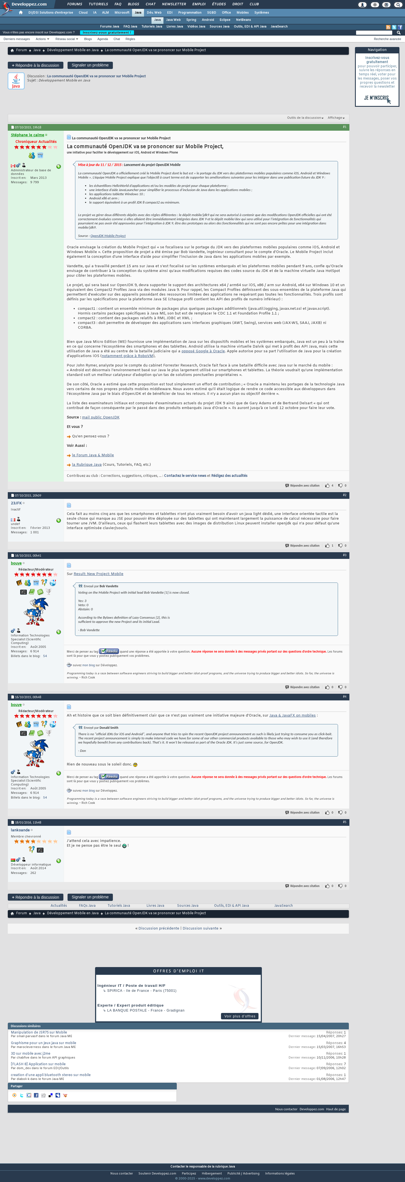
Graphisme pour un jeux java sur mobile (43, 1043)
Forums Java (109, 27)
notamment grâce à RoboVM (127, 356)
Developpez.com (312, 1109)
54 (45, 656)
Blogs (133, 4)
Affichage (335, 118)
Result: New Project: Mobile (98, 574)
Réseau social (65, 39)
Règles (130, 39)
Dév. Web (154, 13)
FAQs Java (87, 906)
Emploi (199, 4)
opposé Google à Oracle (203, 351)
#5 (344, 822)
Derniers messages (17, 39)
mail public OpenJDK (101, 417)
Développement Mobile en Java (73, 50)
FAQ (117, 4)
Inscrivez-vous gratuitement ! (107, 32)
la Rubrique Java (87, 464)
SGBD (211, 13)
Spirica (114, 991)
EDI (170, 13)
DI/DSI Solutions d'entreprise (50, 13)
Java (138, 13)
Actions (41, 39)
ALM (105, 13)
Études (218, 4)
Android (208, 20)
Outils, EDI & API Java (250, 27)
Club (254, 4)
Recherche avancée (387, 39)
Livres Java (175, 27)
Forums (74, 4)
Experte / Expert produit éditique (131, 1005)
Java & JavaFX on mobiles (292, 715)
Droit (237, 4)
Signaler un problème (90, 65)
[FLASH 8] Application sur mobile (38, 1064)
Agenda (102, 39)
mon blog (88, 665)
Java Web (173, 20)
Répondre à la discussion (35, 65)
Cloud (83, 13)
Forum (21, 50)
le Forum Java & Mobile (93, 455)
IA (94, 13)
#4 (344, 696)
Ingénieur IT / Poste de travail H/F (132, 985)
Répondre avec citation (303, 485)
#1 (344, 127)
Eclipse (225, 20)
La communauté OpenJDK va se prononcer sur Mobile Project (96, 76)
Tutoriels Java (151, 27)
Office (226, 13)
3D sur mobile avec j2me (30, 1054)
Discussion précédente (158, 928)
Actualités (59, 906)
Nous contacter (286, 1109)
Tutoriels (98, 4)
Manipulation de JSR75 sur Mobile (39, 1032)
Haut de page (336, 1109)
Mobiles (243, 13)
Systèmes (261, 13)
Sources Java (219, 27)
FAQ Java (130, 27)
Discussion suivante (200, 928)
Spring (191, 20)
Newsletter (173, 4)
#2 (344, 495)
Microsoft (122, 13)
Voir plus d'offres (239, 1016)
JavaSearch (279, 27)
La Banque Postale (127, 1010)
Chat (150, 4)
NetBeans (243, 20)
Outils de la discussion (304, 118)
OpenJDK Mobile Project (108, 236)
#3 (344, 555)
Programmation (190, 13)
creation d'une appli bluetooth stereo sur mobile (51, 1075)
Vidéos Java (196, 27)
